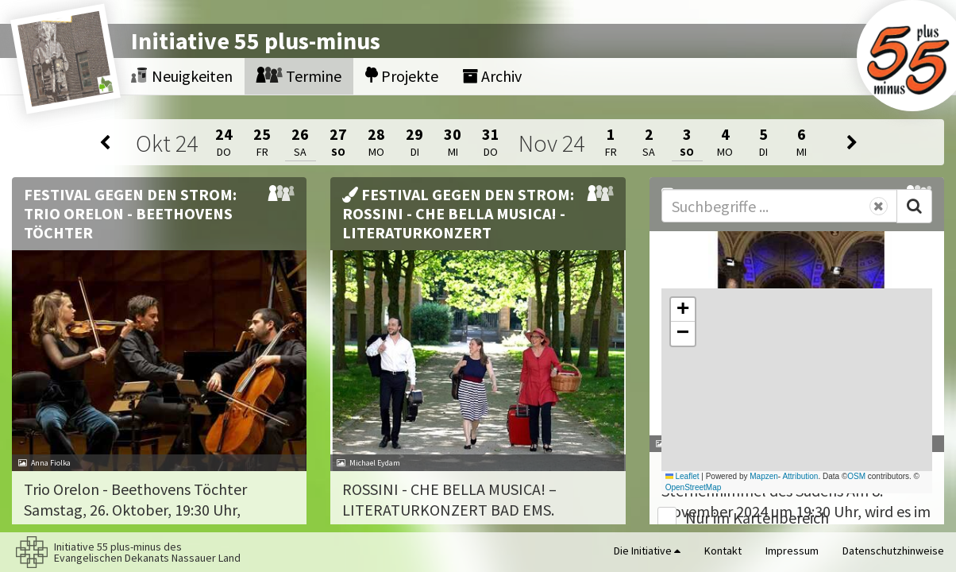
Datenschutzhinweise (893, 550)
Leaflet (682, 476)
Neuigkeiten (182, 76)
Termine (298, 76)
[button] (683, 310)
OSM (856, 476)
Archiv (492, 76)
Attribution (800, 476)
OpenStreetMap (693, 487)
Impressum (792, 550)
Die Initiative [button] (647, 550)
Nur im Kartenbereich (757, 518)
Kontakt (723, 550)
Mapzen (764, 476)
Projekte (401, 76)
